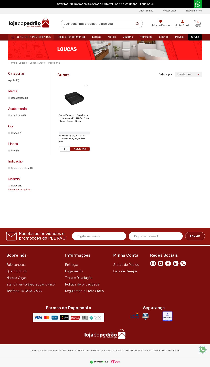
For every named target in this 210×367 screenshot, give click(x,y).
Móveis (179, 36)
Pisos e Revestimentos (71, 36)
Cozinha (128, 36)
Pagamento (74, 271)
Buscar (137, 24)
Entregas (72, 265)
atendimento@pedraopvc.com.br (31, 284)
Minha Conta (182, 25)
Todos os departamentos (33, 37)
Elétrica (163, 36)
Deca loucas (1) (19, 97)
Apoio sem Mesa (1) (22, 168)
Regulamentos (194, 10)
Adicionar (80, 149)
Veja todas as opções (19, 189)
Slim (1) (15, 150)
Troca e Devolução (78, 278)
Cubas (33, 62)
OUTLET (194, 37)
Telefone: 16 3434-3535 (24, 291)
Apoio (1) (13, 80)
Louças (96, 36)
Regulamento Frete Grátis (84, 291)
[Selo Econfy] (167, 316)
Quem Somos (146, 10)
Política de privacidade (82, 284)
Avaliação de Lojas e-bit (157, 316)
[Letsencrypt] (135, 315)
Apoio (42, 62)
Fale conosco (16, 265)
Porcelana (54, 62)
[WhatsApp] (184, 263)
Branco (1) (16, 133)
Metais (112, 36)
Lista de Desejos (161, 25)
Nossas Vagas (17, 278)
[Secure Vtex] (145, 316)
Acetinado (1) (18, 115)
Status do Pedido (126, 265)
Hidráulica (146, 36)
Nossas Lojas (169, 10)
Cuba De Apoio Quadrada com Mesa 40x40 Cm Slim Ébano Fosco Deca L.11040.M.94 (74, 120)
